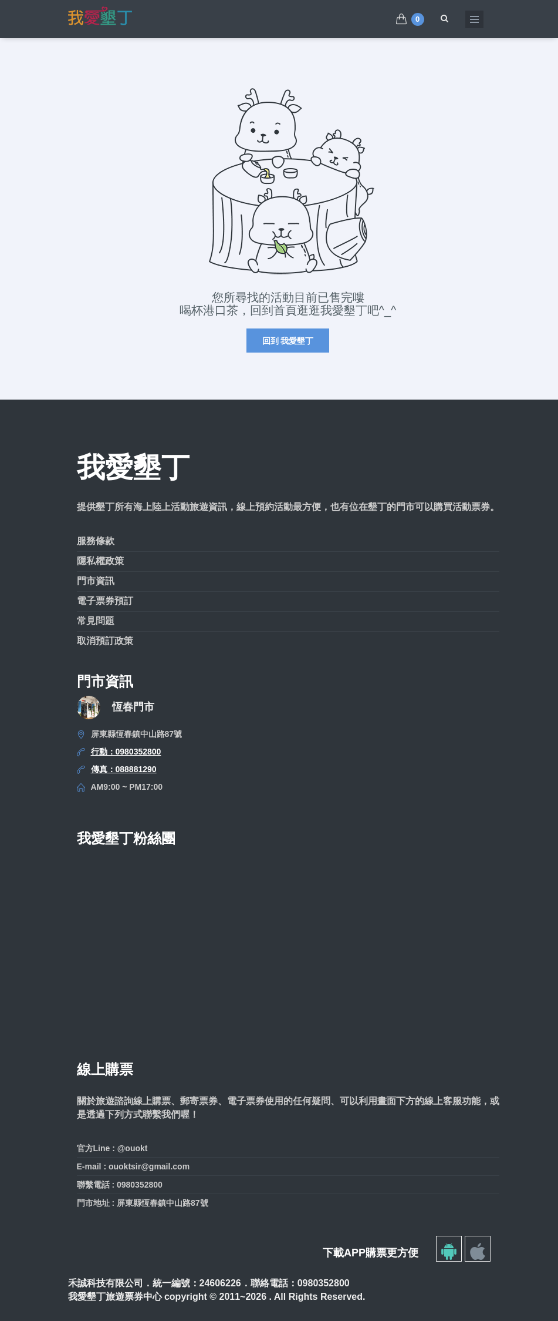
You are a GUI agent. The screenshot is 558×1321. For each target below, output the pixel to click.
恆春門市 (133, 707)
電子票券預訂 (105, 601)
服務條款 (95, 541)
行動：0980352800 (126, 751)
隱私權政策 (100, 561)
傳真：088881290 (124, 769)
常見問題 (95, 621)
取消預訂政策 (105, 641)
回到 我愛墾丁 (288, 341)
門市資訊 (95, 581)
